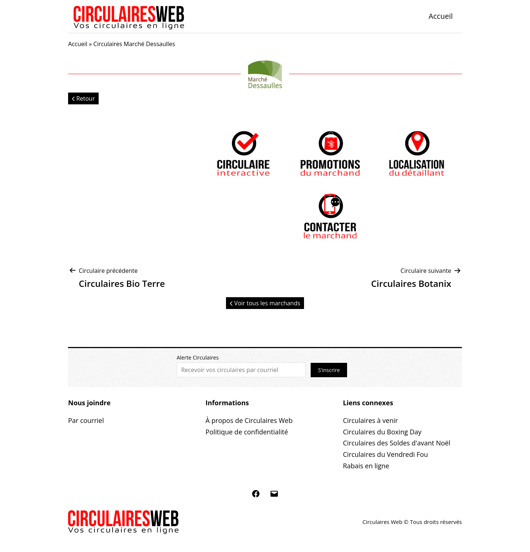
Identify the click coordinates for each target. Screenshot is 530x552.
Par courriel (86, 420)
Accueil (441, 16)
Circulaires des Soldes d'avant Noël (397, 442)
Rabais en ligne (366, 465)
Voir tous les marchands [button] (265, 303)
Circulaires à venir (370, 420)
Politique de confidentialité (246, 431)
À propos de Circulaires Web (249, 420)
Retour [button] (83, 98)
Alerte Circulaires (198, 357)
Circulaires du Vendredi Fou (385, 454)
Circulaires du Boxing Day (382, 431)
